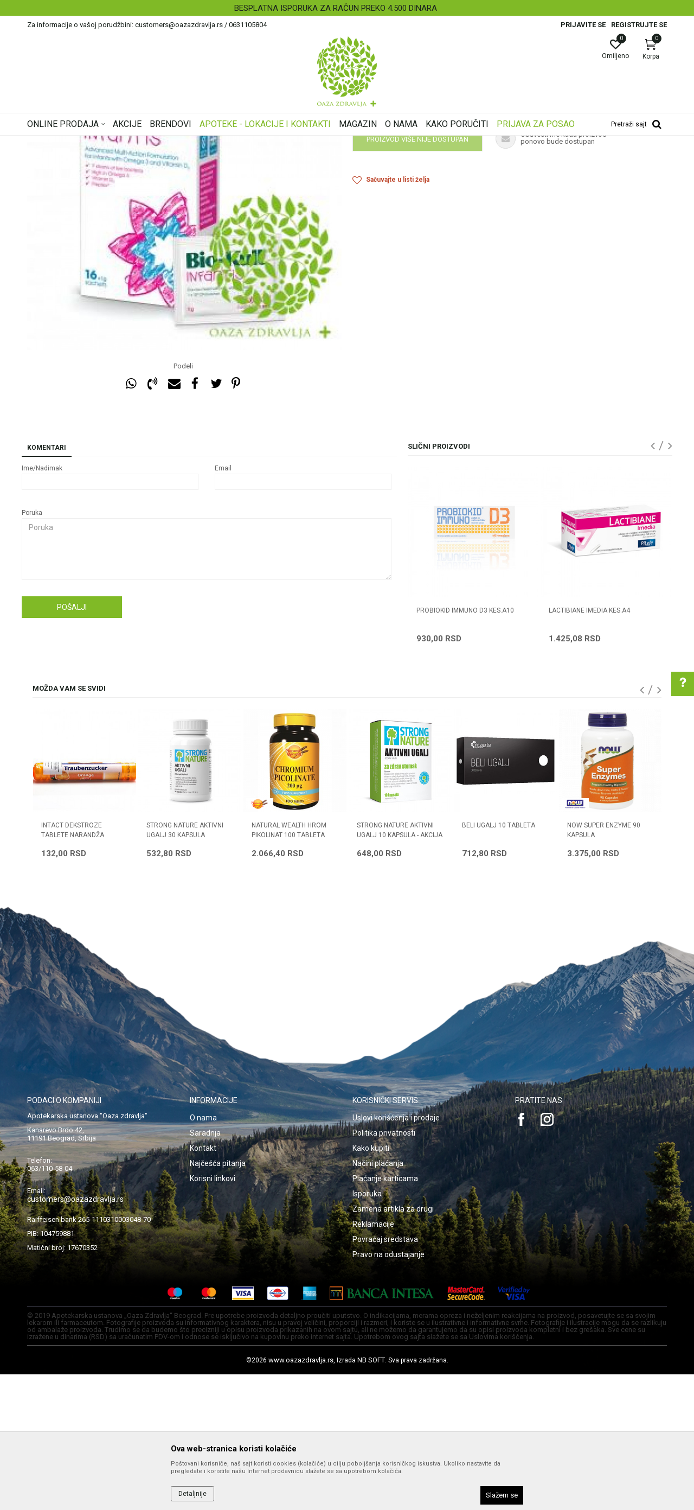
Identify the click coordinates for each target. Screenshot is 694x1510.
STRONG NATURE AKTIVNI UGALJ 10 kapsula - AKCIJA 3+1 (399, 970)
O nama (203, 1253)
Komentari (46, 583)
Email (223, 604)
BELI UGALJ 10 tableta (498, 961)
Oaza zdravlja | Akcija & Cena (71, 142)
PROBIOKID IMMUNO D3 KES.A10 (465, 746)
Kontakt (203, 1283)
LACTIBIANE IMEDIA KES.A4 (589, 746)
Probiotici (278, 142)
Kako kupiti (370, 1283)
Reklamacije (373, 1359)
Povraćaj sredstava (385, 1375)
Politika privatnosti (383, 1268)
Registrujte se (639, 25)
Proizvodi (137, 142)
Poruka (32, 648)
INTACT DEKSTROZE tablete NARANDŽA (72, 965)
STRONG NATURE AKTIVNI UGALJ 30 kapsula (184, 965)
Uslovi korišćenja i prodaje (396, 1253)
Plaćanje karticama (385, 1314)
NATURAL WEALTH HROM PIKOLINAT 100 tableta (289, 965)
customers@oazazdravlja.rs (75, 1334)
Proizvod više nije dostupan (417, 275)
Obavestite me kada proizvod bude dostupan (436, 247)
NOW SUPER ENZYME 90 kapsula (603, 965)
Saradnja (205, 1268)
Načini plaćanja (377, 1299)
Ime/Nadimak (42, 604)
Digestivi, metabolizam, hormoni (207, 142)
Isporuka (367, 1329)
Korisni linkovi (212, 1314)
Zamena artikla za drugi (393, 1344)
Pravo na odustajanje (388, 1390)
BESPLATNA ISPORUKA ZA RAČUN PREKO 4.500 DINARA (346, 8)
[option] (347, 8)
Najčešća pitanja (218, 1299)
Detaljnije (192, 1494)
